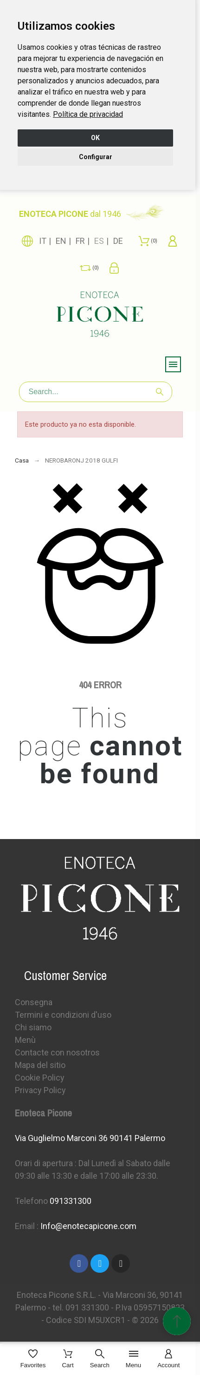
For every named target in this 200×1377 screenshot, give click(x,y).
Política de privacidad (88, 114)
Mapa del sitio (40, 1065)
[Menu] (133, 1359)
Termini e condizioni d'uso (63, 1015)
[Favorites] (33, 1359)
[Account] (168, 1359)
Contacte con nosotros (57, 1052)
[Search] (95, 392)
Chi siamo (33, 1027)
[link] (88, 114)
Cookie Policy (40, 1077)
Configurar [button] (95, 157)
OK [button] (95, 137)
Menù (25, 1040)
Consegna (33, 1002)
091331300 (70, 1201)
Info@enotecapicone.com (88, 1226)
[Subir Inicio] (177, 1321)
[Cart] (67, 1359)
